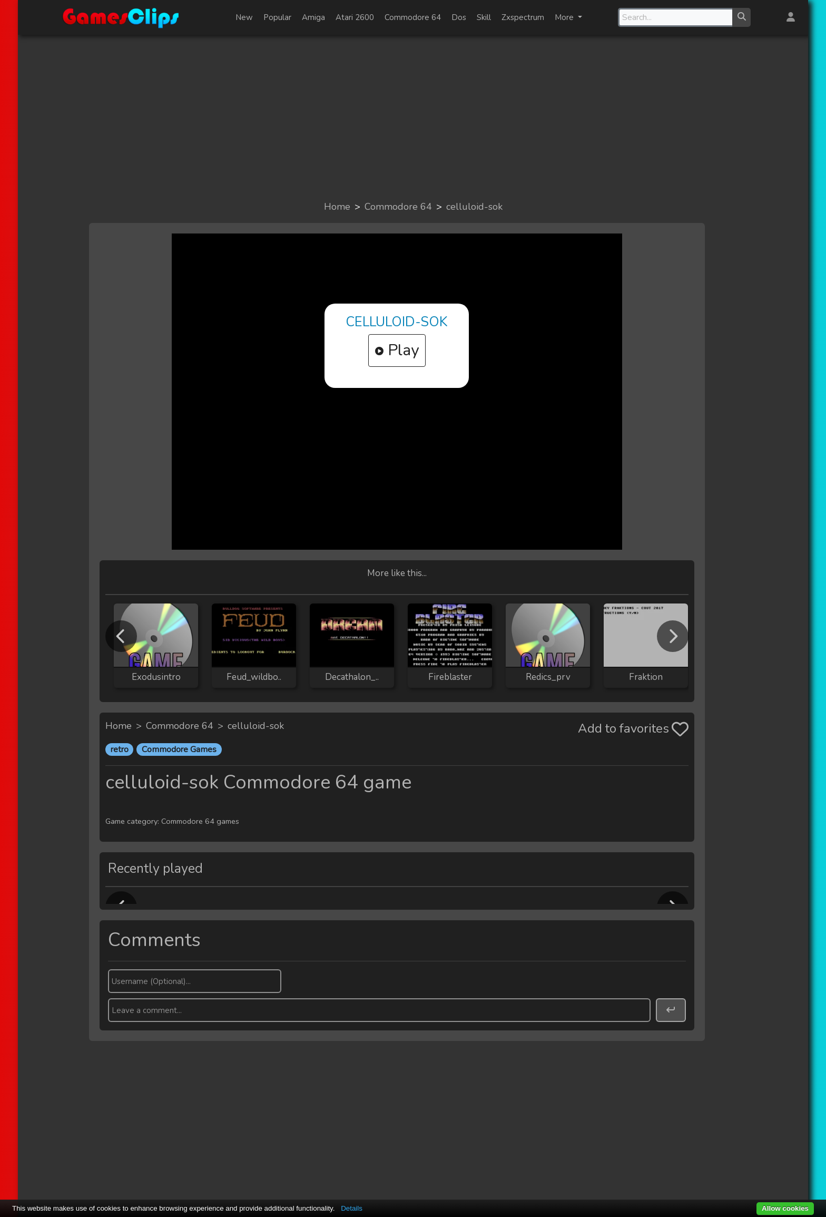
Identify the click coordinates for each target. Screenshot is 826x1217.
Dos (458, 17)
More (565, 17)
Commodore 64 (413, 17)
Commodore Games (179, 749)
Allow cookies (785, 1208)
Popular (277, 17)
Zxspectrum (523, 17)
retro (120, 749)
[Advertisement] (413, 117)
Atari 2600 (355, 17)
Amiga (313, 17)
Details (351, 1208)
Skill (484, 17)
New (244, 17)
